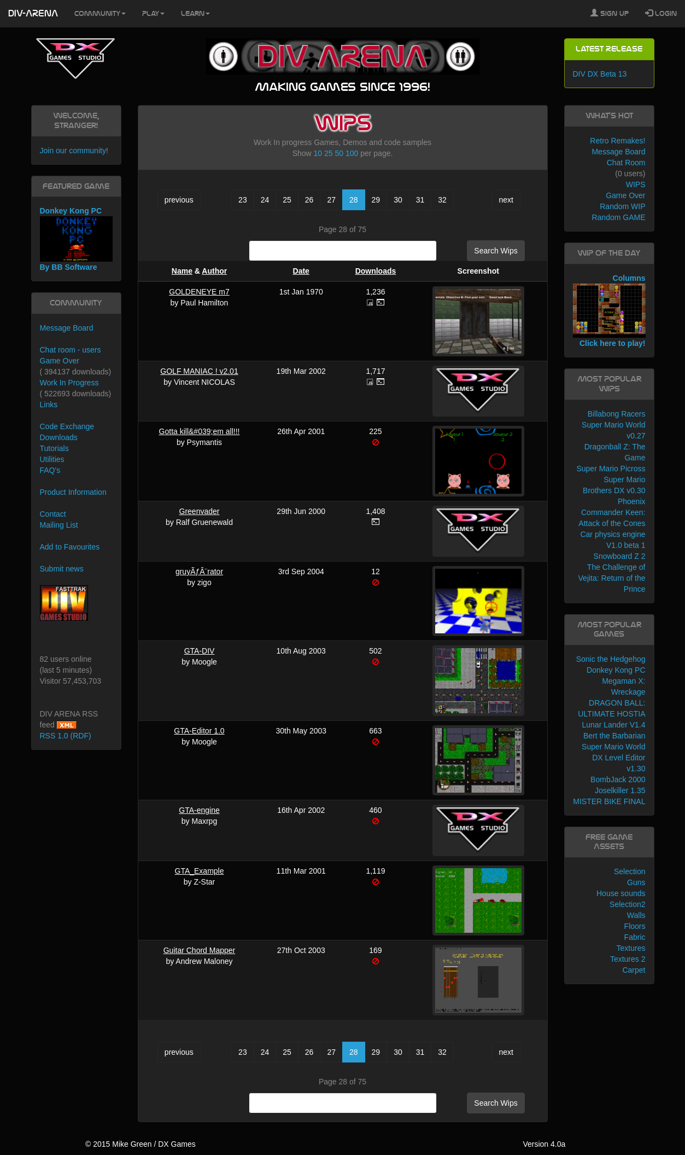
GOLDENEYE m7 (199, 291)
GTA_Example (199, 871)
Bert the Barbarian (614, 735)
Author (214, 271)
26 (309, 199)
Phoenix (632, 501)
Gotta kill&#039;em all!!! (199, 431)
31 (420, 199)
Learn (195, 14)
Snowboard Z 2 (620, 556)
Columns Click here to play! (609, 311)
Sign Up (609, 13)
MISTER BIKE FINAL (609, 801)
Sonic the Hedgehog (611, 659)
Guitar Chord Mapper (199, 950)
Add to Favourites (70, 546)
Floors (635, 926)
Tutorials (54, 448)
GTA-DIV (199, 650)
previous (179, 199)
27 (331, 199)
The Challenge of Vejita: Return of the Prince (612, 578)
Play (153, 14)
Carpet (633, 970)
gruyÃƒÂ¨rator (199, 571)
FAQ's (50, 470)
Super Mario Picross (610, 468)
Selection (630, 871)
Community (100, 14)
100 (352, 153)
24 (265, 199)
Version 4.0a (544, 1144)
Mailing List (59, 525)
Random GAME (618, 217)
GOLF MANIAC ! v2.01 (199, 371)
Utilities (52, 459)
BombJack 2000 (617, 779)
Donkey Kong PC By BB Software (76, 239)
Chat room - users (70, 349)
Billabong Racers (617, 413)
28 (353, 199)
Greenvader (199, 511)
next (506, 199)
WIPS (636, 184)
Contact (53, 514)
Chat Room (626, 162)
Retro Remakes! (617, 140)
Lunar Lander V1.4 (614, 724)
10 (318, 153)
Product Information (73, 492)
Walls (636, 915)
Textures (631, 948)
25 (328, 153)
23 (242, 199)
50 (339, 153)
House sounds (621, 893)
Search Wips (495, 250)
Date (301, 271)
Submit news (62, 568)
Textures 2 (628, 959)
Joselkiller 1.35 (620, 790)
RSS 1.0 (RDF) (65, 735)
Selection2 (627, 904)
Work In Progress (69, 382)
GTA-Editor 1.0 (199, 730)
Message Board (66, 328)
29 (376, 199)
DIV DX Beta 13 (600, 74)
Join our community (73, 150)
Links (49, 404)
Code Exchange (67, 426)
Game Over (59, 360)
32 (442, 199)
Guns (636, 882)
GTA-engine (199, 810)
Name (182, 271)
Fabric (635, 937)
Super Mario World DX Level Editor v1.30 (613, 757)
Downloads (375, 271)
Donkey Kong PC (616, 670)
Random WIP (622, 206)
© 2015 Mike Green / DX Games (140, 1144)
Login (661, 13)
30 (398, 199)
